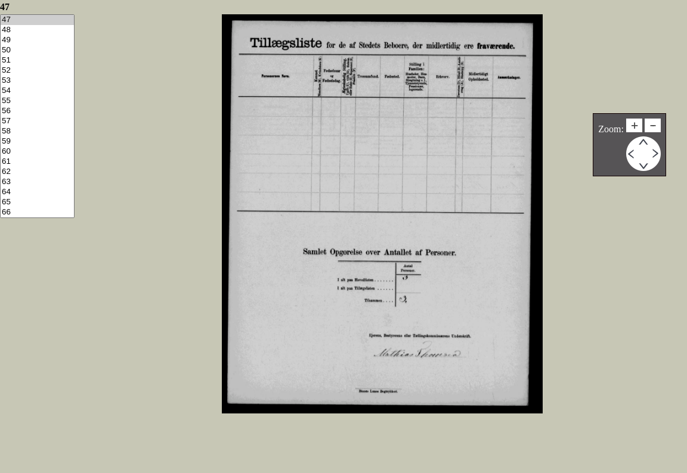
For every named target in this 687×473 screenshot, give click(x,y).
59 (37, 141)
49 (37, 40)
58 (37, 131)
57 (37, 121)
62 (37, 172)
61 (37, 162)
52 (37, 71)
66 (37, 212)
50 (37, 50)
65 (37, 202)
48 (37, 30)
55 (37, 101)
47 (37, 20)
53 (37, 81)
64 (37, 192)
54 (37, 91)
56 (37, 111)
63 (37, 182)
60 (37, 152)
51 (37, 60)
